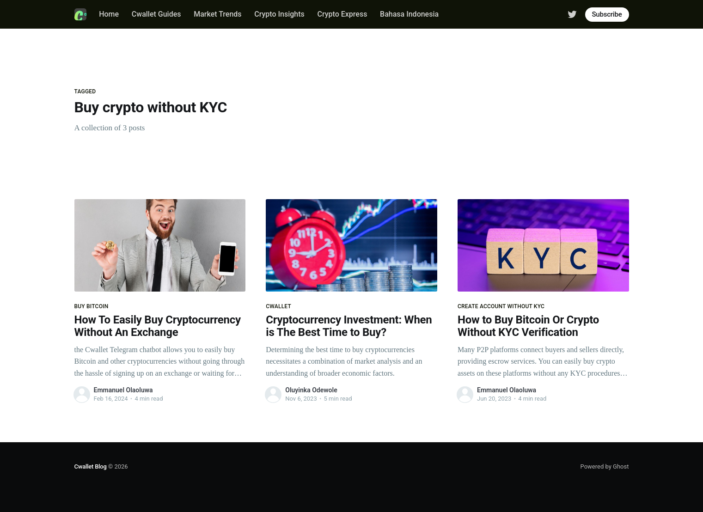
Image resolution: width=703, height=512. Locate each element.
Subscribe (607, 14)
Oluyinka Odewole (311, 390)
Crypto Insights (279, 14)
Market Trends (217, 14)
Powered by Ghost (605, 466)
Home (109, 14)
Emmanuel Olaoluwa (123, 390)
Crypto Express (342, 14)
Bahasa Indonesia (409, 14)
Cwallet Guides (156, 14)
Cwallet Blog (90, 466)
